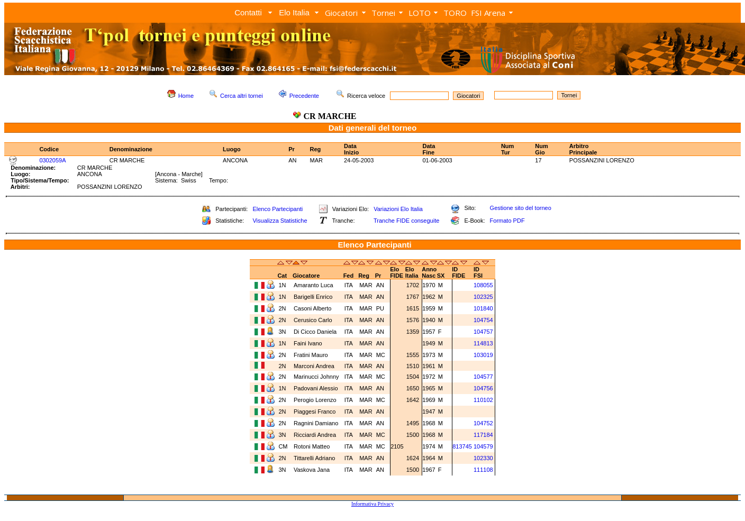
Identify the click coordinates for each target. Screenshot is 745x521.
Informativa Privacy (372, 504)
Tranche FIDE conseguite (406, 220)
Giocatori (341, 12)
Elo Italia (294, 12)
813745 (462, 446)
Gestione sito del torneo (520, 208)
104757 (483, 331)
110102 (483, 400)
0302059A (52, 160)
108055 (483, 285)
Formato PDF (507, 220)
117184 (483, 435)
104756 (483, 388)
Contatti (248, 12)
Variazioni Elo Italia (398, 209)
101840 (483, 308)
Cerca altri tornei (241, 96)
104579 (483, 446)
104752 (483, 423)
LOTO (419, 12)
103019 (483, 355)
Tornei (383, 12)
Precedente (304, 96)
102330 (483, 458)
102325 (483, 297)
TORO (455, 12)
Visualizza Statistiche (279, 220)
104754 (483, 320)
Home (186, 96)
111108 (483, 470)
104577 (483, 376)
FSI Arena (488, 12)
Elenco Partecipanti (277, 209)
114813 (483, 343)
